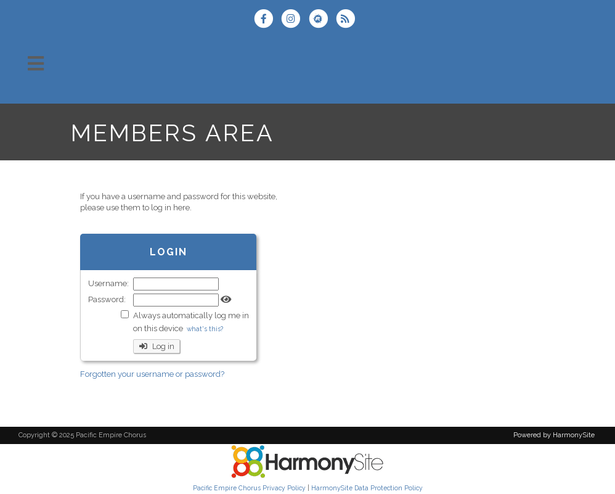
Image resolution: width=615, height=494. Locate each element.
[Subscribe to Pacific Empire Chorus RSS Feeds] (348, 20)
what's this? (205, 328)
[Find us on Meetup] (322, 20)
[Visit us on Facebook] (267, 20)
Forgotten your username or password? (152, 374)
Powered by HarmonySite (554, 435)
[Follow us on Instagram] (294, 20)
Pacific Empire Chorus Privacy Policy (249, 488)
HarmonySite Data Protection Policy (367, 488)
